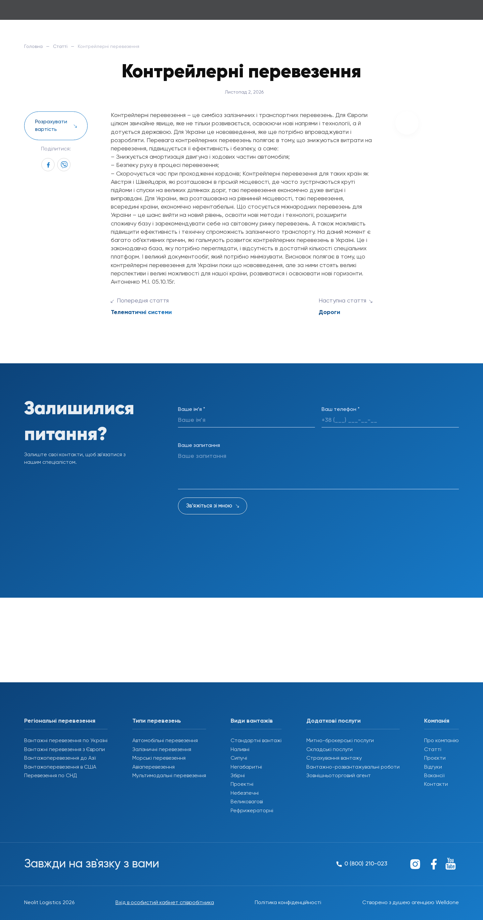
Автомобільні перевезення (165, 740)
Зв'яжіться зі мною (209, 506)
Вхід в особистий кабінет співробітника (164, 902)
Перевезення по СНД (50, 776)
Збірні (238, 776)
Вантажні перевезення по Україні (66, 740)
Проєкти (435, 758)
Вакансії (434, 776)
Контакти (436, 784)
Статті (60, 46)
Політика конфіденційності (288, 902)
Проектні (242, 784)
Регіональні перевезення (59, 721)
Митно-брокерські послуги (340, 740)
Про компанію (441, 740)
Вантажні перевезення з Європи (64, 749)
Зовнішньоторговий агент (338, 776)
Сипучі (239, 758)
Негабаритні (246, 767)
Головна (33, 46)
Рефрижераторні (252, 811)
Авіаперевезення (153, 767)
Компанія (436, 721)
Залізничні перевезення (161, 749)
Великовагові (247, 802)
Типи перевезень (156, 721)
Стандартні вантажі (256, 740)
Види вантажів (252, 721)
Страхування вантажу (334, 758)
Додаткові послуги (333, 721)
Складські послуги (329, 749)
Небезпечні (245, 793)
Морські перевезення (159, 758)
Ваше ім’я (191, 409)
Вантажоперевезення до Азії (60, 758)
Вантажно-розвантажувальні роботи (353, 767)
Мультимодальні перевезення (169, 776)
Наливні (240, 749)
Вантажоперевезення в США (60, 767)
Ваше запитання (199, 445)
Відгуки (433, 767)
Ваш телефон (341, 409)
